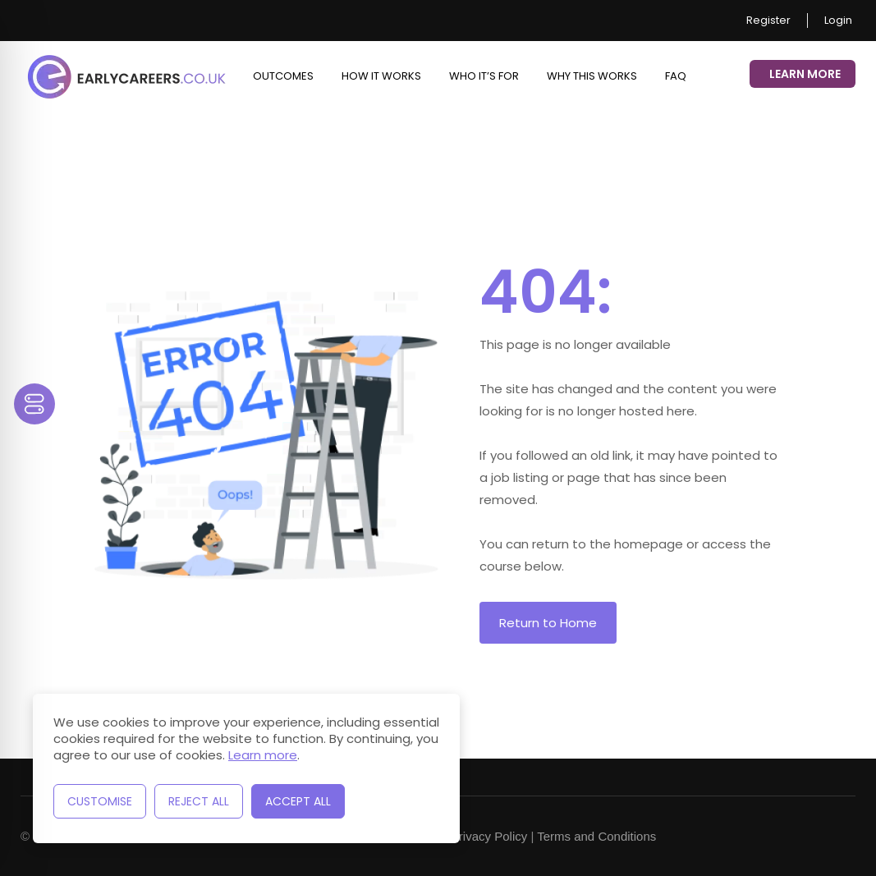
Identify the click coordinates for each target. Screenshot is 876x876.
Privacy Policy (489, 836)
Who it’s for (484, 76)
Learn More (805, 74)
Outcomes (283, 76)
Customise (99, 801)
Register (768, 20)
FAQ (675, 76)
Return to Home (548, 622)
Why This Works (592, 76)
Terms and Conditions (596, 836)
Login (838, 20)
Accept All (298, 801)
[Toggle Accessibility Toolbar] (34, 404)
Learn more (262, 755)
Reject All (198, 801)
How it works (381, 76)
